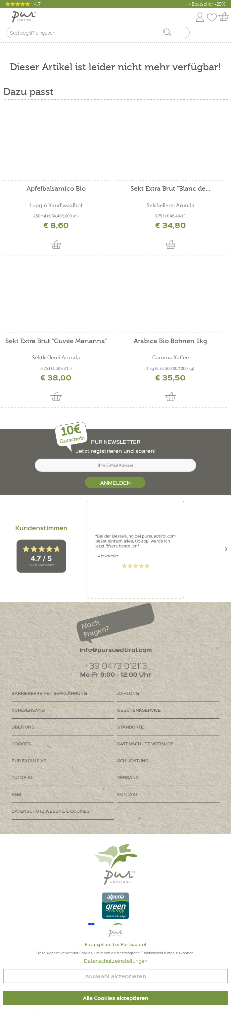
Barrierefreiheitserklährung (49, 693)
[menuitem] (220, 34)
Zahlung (128, 693)
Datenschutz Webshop (145, 743)
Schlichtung (133, 760)
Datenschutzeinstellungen (115, 961)
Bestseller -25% (209, 4)
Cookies (21, 743)
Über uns (23, 727)
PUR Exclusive (29, 760)
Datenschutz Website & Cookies (51, 811)
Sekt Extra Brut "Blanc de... (170, 188)
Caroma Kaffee (170, 358)
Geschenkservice (139, 710)
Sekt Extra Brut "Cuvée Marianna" (56, 341)
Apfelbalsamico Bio (56, 188)
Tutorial (22, 777)
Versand (128, 777)
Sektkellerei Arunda (171, 206)
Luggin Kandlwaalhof (55, 206)
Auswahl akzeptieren (115, 976)
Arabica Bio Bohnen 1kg (170, 341)
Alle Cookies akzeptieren (115, 998)
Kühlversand (28, 710)
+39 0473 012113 (115, 665)
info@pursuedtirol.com (115, 649)
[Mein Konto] (200, 16)
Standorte (130, 727)
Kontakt (127, 794)
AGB (16, 794)
